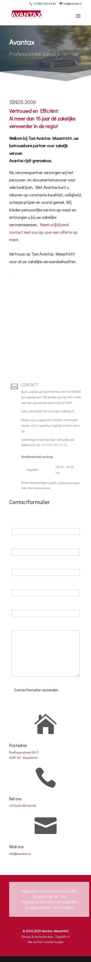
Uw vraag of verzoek (28, 625)
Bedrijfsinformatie (25, 604)
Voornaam (20, 522)
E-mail (17, 584)
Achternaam (22, 543)
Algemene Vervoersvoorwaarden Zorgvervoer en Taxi (49, 893)
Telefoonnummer (25, 563)
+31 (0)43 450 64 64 (44, 3)
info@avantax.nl (20, 853)
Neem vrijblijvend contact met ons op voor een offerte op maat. (43, 232)
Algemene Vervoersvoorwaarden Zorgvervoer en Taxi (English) (49, 904)
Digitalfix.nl (62, 936)
